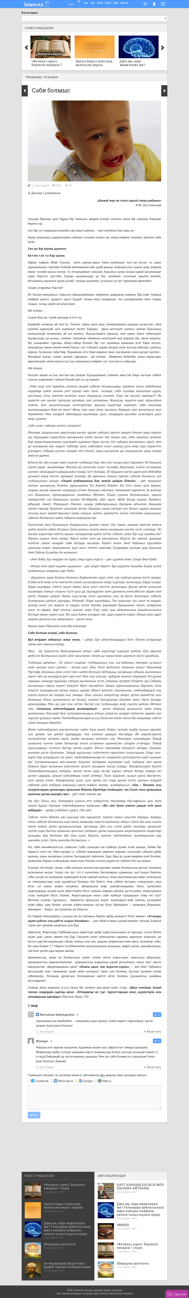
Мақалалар (33, 77)
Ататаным (51, 77)
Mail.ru (106, 1080)
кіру (102, 1075)
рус (47, 5)
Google (88, 1080)
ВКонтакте (65, 1080)
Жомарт (42, 1041)
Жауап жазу (152, 1031)
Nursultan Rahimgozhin (55, 1014)
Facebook (41, 1080)
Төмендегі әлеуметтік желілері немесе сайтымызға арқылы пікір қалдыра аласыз (87, 1075)
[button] (157, 1014)
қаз (47, 2)
